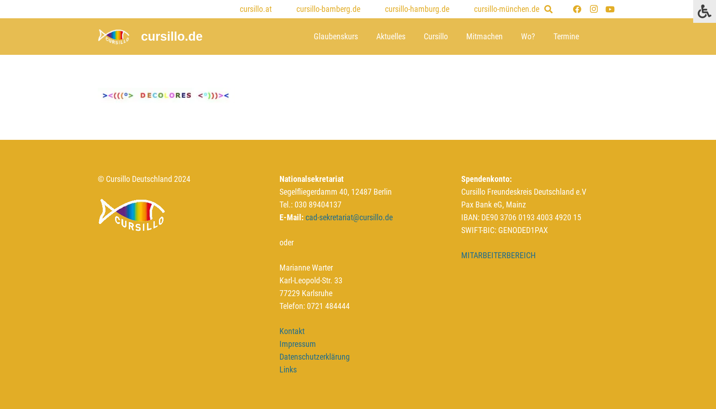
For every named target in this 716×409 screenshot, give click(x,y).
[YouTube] (610, 9)
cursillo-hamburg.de (417, 9)
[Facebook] (577, 9)
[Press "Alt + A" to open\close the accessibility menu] (704, 11)
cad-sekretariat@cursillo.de (349, 217)
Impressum (297, 344)
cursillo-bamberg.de (328, 9)
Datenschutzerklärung (314, 356)
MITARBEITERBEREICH (498, 255)
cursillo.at (256, 9)
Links (288, 369)
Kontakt (292, 331)
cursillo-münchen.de (506, 9)
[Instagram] (593, 9)
